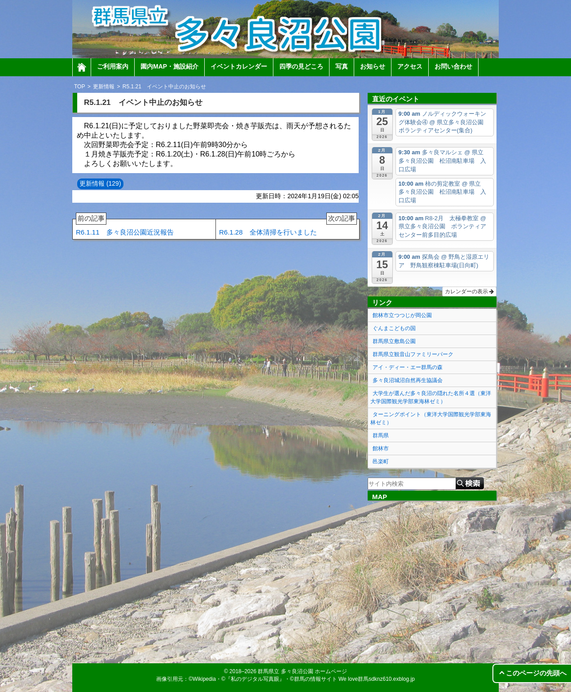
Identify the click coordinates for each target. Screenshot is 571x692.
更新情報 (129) (100, 183)
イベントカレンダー (239, 66)
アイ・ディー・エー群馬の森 (408, 367)
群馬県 (381, 435)
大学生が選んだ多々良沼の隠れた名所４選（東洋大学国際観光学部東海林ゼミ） (430, 397)
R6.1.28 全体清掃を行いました (288, 227)
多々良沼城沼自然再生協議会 (408, 380)
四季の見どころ (301, 66)
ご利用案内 (112, 66)
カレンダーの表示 (469, 291)
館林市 (381, 448)
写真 (341, 66)
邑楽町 (381, 461)
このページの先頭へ (536, 673)
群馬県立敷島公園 (394, 341)
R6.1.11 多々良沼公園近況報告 (125, 227)
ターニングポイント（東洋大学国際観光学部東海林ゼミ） (430, 418)
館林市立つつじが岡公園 (402, 315)
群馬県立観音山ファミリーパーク (413, 354)
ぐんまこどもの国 (394, 328)
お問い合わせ (453, 66)
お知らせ (372, 66)
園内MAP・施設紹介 (169, 66)
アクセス (409, 66)
